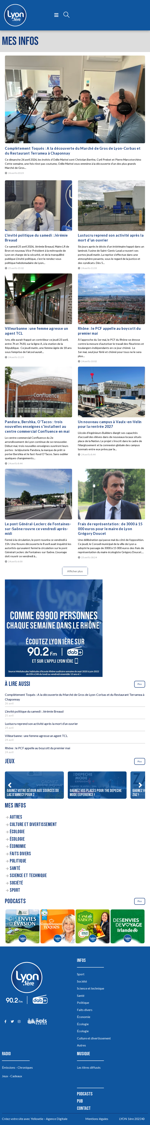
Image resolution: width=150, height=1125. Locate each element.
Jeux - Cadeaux (12, 1076)
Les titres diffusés (89, 1067)
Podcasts (85, 1094)
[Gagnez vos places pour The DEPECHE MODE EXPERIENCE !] (97, 785)
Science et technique (28, 876)
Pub (80, 1101)
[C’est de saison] (92, 927)
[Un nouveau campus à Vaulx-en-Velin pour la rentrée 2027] (111, 392)
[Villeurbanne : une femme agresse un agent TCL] (38, 298)
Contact (84, 1108)
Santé (15, 868)
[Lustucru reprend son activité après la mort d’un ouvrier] (111, 205)
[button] (9, 785)
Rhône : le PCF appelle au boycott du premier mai (37, 748)
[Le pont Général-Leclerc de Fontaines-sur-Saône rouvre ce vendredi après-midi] (38, 494)
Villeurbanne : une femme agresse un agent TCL (36, 736)
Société (16, 883)
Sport (15, 890)
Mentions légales (96, 1119)
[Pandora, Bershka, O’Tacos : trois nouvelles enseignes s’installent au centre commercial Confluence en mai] (38, 392)
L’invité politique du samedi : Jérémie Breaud (34, 711)
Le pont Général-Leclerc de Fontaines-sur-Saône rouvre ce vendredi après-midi (38, 529)
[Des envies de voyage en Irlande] (127, 927)
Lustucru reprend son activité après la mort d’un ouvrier (41, 723)
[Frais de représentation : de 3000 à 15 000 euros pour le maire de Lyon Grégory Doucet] (111, 494)
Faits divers (20, 854)
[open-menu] (56, 15)
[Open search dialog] (66, 15)
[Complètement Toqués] (57, 927)
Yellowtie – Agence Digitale (49, 1119)
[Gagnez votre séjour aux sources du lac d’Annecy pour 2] (34, 785)
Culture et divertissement (33, 825)
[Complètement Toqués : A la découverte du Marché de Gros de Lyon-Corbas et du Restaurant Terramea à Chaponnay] (75, 99)
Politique (18, 861)
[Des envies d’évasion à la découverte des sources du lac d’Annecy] (22, 927)
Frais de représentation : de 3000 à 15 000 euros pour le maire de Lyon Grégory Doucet (110, 529)
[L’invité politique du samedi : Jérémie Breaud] (38, 205)
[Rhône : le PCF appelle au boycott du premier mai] (111, 298)
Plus (140, 684)
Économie (18, 846)
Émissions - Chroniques (17, 1067)
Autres (16, 817)
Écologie (17, 832)
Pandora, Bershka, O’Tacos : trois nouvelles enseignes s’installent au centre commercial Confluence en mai (37, 427)
